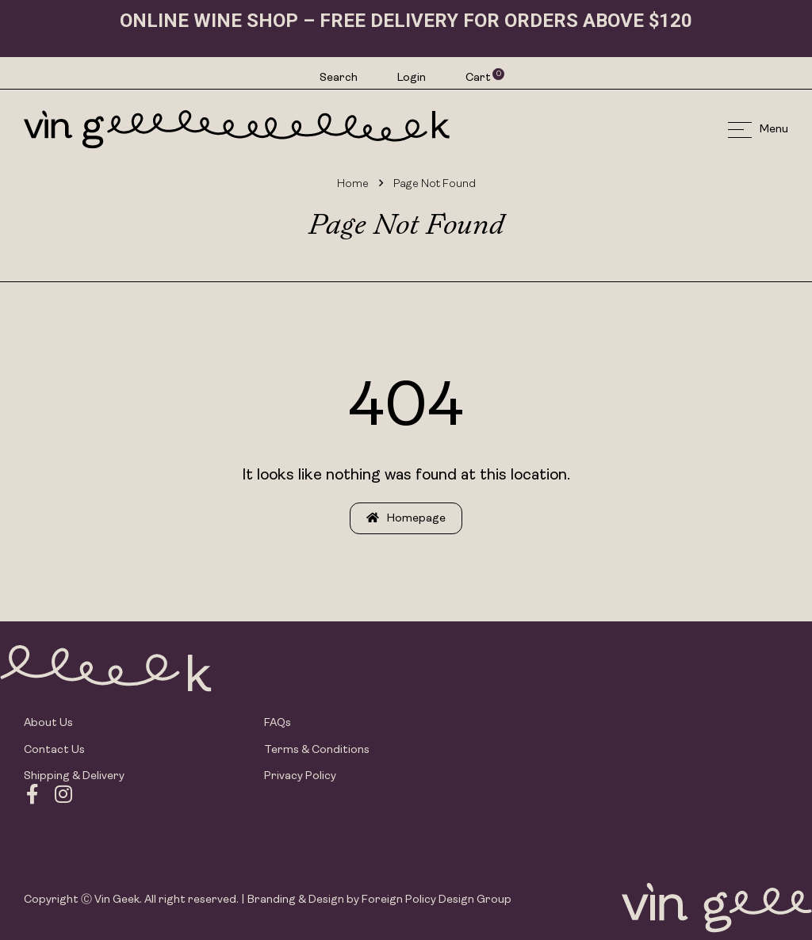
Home (353, 184)
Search (339, 78)
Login (411, 78)
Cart (478, 77)
